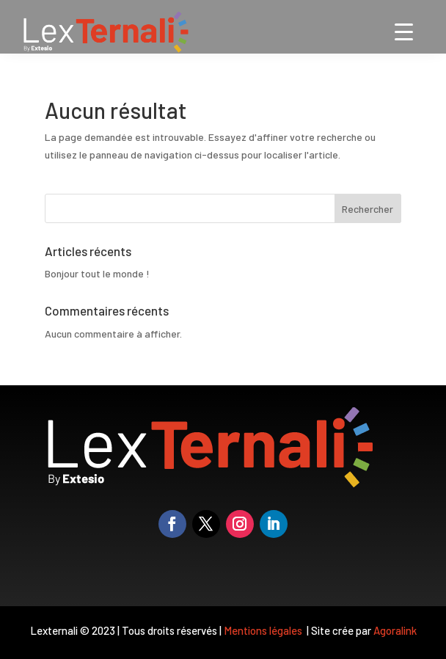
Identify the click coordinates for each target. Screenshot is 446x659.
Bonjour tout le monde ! (97, 273)
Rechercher (367, 209)
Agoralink (395, 630)
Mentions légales (264, 630)
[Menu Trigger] (404, 31)
